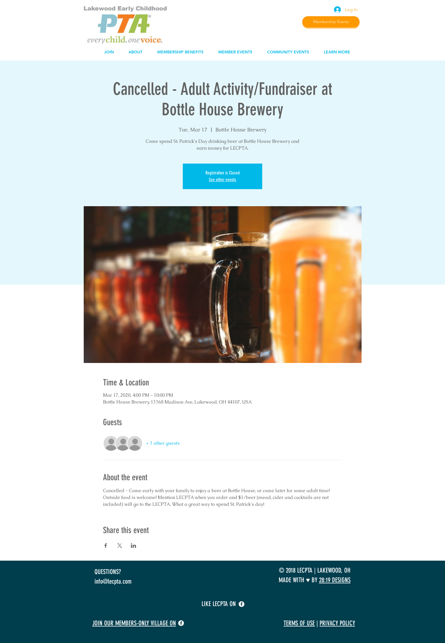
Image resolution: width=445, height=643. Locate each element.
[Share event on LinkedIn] (133, 545)
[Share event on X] (119, 545)
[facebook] (241, 604)
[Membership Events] (331, 22)
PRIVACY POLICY (337, 623)
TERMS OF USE (299, 623)
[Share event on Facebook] (105, 545)
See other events (222, 179)
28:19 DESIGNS (334, 580)
